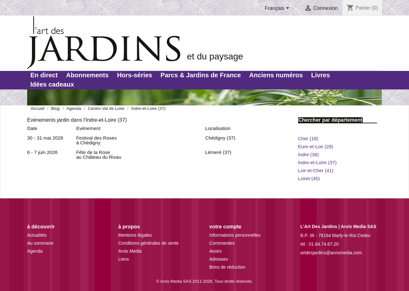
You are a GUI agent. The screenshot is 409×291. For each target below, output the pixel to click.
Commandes (222, 243)
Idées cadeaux (52, 84)
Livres (320, 75)
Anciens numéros (276, 75)
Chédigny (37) (220, 138)
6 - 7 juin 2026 (42, 152)
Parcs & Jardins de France (200, 75)
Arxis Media (130, 251)
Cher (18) (308, 138)
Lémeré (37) (218, 152)
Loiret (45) (309, 178)
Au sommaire (40, 243)
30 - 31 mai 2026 (45, 138)
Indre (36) (308, 154)
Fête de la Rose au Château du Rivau (98, 154)
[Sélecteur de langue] (278, 8)
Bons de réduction (227, 267)
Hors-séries (134, 75)
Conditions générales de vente (148, 243)
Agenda (34, 251)
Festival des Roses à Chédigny (96, 140)
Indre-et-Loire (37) (317, 162)
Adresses (218, 259)
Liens (123, 259)
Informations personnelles (234, 235)
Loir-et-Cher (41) (316, 170)
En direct (44, 75)
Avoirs (215, 251)
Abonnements (87, 75)
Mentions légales (135, 235)
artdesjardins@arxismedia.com (331, 252)
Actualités (37, 235)
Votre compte (225, 226)
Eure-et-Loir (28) (315, 146)
